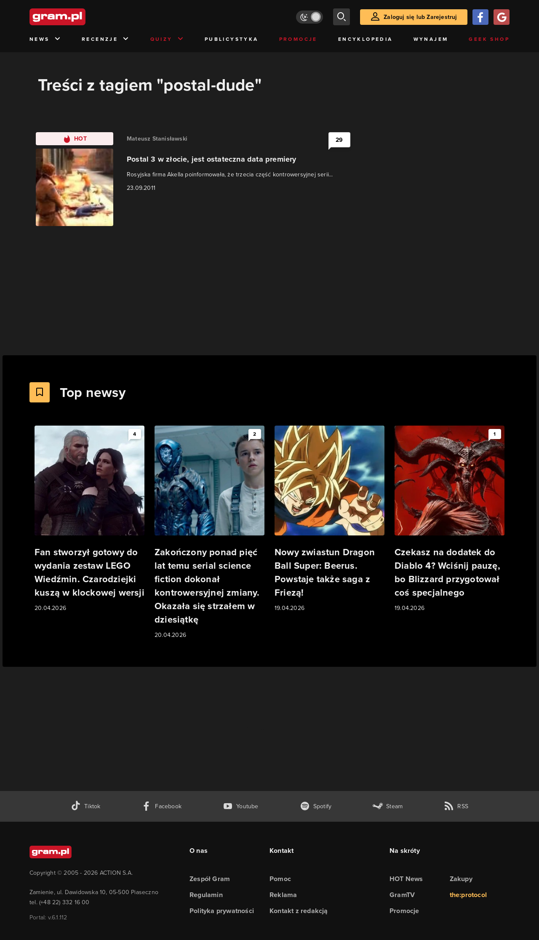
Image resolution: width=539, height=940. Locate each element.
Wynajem (431, 39)
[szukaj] (341, 16)
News (45, 39)
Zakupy (461, 879)
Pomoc (280, 879)
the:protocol (468, 895)
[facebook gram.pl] (161, 806)
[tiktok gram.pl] (85, 806)
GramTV (402, 895)
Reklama (283, 895)
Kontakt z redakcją (299, 911)
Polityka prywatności (221, 911)
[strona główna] (78, 16)
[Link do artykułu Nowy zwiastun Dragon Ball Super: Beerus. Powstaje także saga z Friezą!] (330, 519)
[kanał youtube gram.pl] (241, 806)
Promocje (298, 39)
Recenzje (106, 39)
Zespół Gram (209, 879)
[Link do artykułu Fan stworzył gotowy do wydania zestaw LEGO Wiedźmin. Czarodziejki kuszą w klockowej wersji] (89, 519)
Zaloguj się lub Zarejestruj (420, 17)
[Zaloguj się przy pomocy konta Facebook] (480, 17)
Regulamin (206, 895)
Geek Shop (489, 39)
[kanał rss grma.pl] (456, 806)
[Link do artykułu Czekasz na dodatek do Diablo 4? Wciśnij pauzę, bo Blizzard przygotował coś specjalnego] (450, 519)
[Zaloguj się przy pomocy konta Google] (502, 17)
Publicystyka (232, 39)
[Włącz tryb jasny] (309, 17)
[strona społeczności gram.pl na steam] (388, 806)
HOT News (406, 879)
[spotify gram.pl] (316, 806)
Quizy (167, 39)
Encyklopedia (365, 39)
